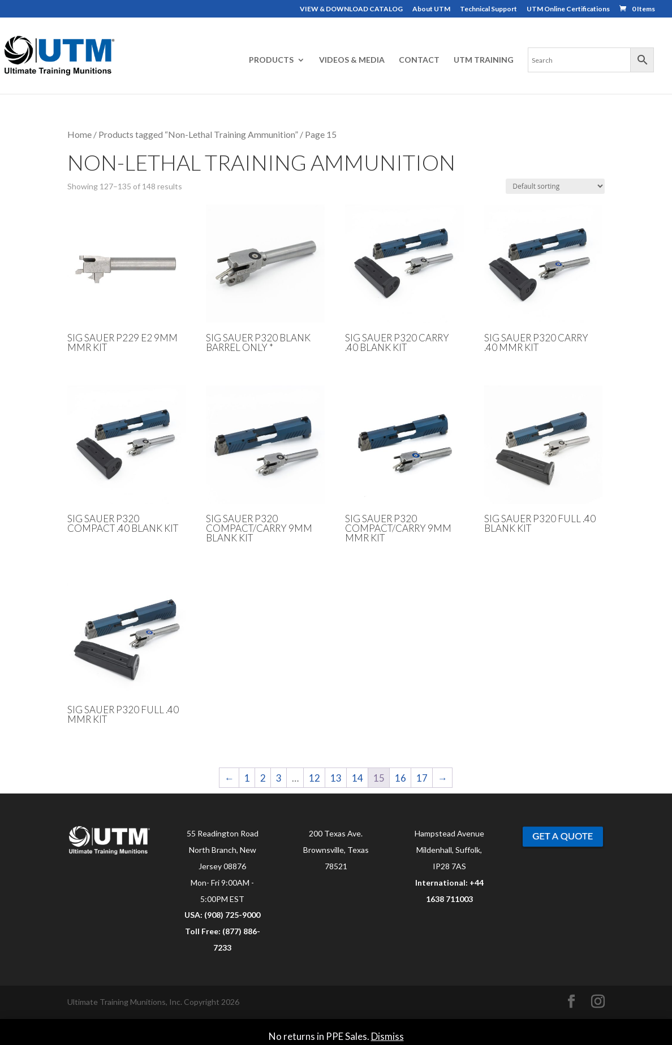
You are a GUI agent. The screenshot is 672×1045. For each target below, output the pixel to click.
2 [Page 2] (263, 778)
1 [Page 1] (247, 778)
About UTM (431, 9)
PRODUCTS (271, 60)
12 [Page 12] (314, 778)
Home (79, 134)
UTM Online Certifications (568, 9)
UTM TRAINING (484, 60)
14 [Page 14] (357, 778)
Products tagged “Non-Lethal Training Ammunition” (198, 134)
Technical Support (488, 9)
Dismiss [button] (387, 1036)
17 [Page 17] (422, 778)
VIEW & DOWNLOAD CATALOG (351, 9)
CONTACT (419, 60)
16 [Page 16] (400, 778)
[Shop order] (555, 186)
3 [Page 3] (279, 778)
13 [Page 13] (336, 778)
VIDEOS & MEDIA (352, 60)
